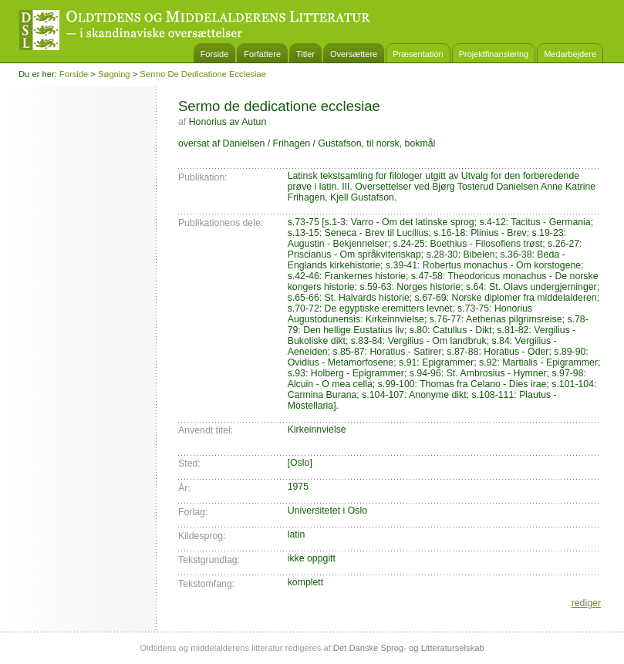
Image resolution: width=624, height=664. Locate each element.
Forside (215, 54)
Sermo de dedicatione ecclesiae (203, 74)
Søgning (114, 74)
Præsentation (418, 54)
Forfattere (262, 54)
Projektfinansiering (494, 54)
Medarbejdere (570, 54)
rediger (586, 603)
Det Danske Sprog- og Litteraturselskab (408, 647)
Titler (305, 54)
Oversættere (353, 54)
